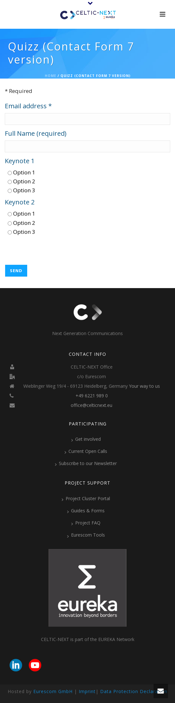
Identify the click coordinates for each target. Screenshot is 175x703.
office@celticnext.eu (91, 405)
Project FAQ (85, 523)
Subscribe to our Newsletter (86, 463)
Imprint (87, 691)
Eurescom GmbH (53, 691)
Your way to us (144, 386)
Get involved (86, 439)
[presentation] (53, 252)
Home (50, 75)
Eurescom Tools (86, 535)
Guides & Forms (86, 511)
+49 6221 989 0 (92, 396)
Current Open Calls (86, 451)
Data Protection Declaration (133, 691)
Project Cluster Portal (86, 498)
